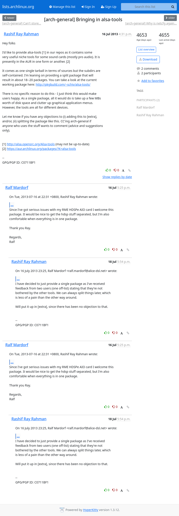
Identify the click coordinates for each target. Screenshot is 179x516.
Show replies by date (117, 177)
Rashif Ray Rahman (21, 33)
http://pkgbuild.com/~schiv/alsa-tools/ (63, 84)
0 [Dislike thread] (116, 170)
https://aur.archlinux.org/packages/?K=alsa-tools (41, 149)
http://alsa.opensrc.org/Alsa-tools (31, 144)
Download (148, 59)
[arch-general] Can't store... (21, 23)
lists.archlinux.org (18, 6)
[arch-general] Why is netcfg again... (151, 23)
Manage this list (62, 7)
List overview (146, 49)
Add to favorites (150, 81)
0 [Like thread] (109, 170)
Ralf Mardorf (16, 187)
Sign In (88, 7)
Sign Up (108, 7)
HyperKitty (90, 510)
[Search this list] (145, 6)
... (12, 204)
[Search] (173, 6)
